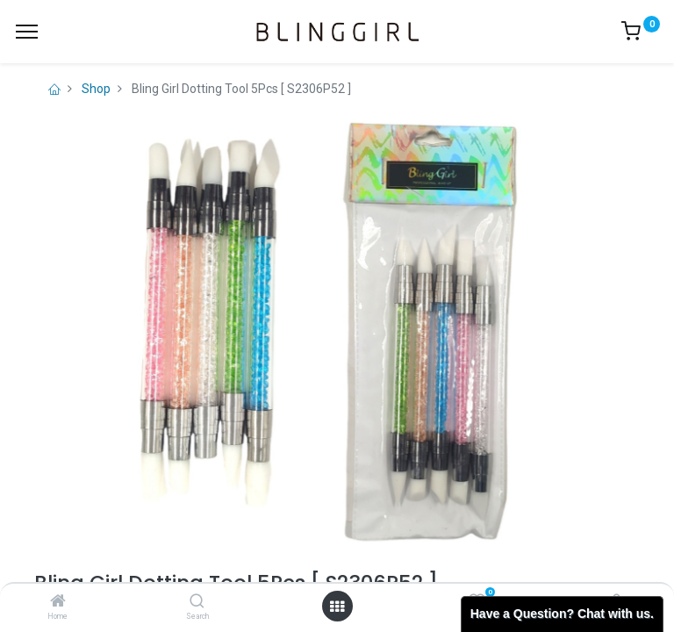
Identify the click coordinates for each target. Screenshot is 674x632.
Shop (96, 89)
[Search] (197, 602)
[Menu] (26, 32)
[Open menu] (337, 606)
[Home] (58, 602)
